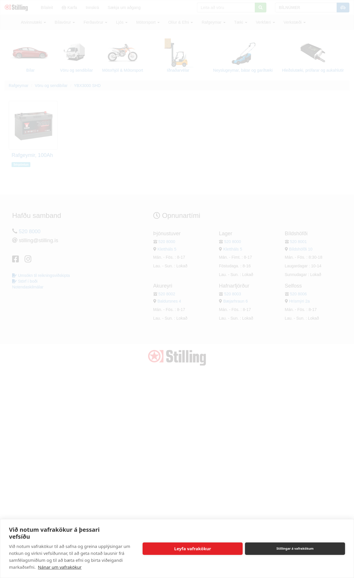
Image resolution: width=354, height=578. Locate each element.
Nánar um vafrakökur (60, 567)
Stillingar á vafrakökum (295, 548)
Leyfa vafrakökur (192, 548)
